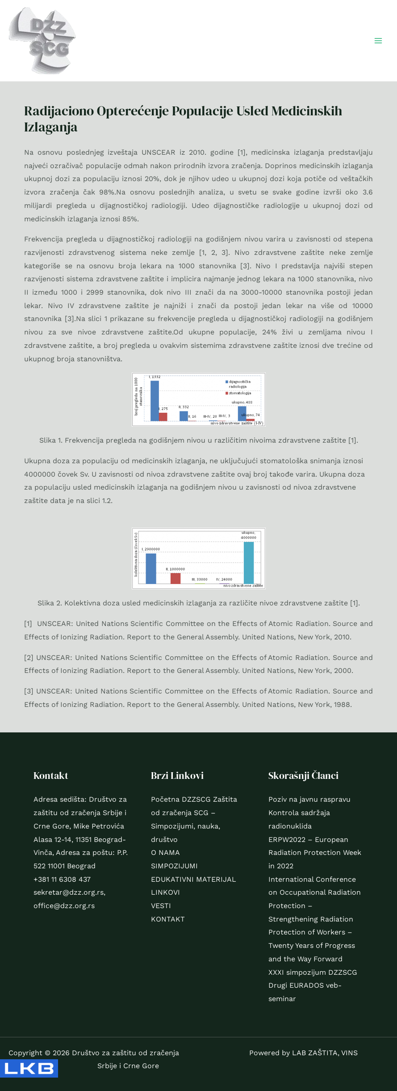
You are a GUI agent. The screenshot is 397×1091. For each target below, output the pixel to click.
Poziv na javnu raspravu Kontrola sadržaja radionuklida (309, 812)
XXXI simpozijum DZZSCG (312, 972)
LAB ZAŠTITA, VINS (325, 1053)
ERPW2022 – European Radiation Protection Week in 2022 (314, 852)
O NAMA (165, 852)
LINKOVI (165, 892)
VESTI (161, 905)
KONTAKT (168, 919)
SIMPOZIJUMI (174, 866)
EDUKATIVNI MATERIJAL (193, 879)
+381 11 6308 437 (62, 879)
